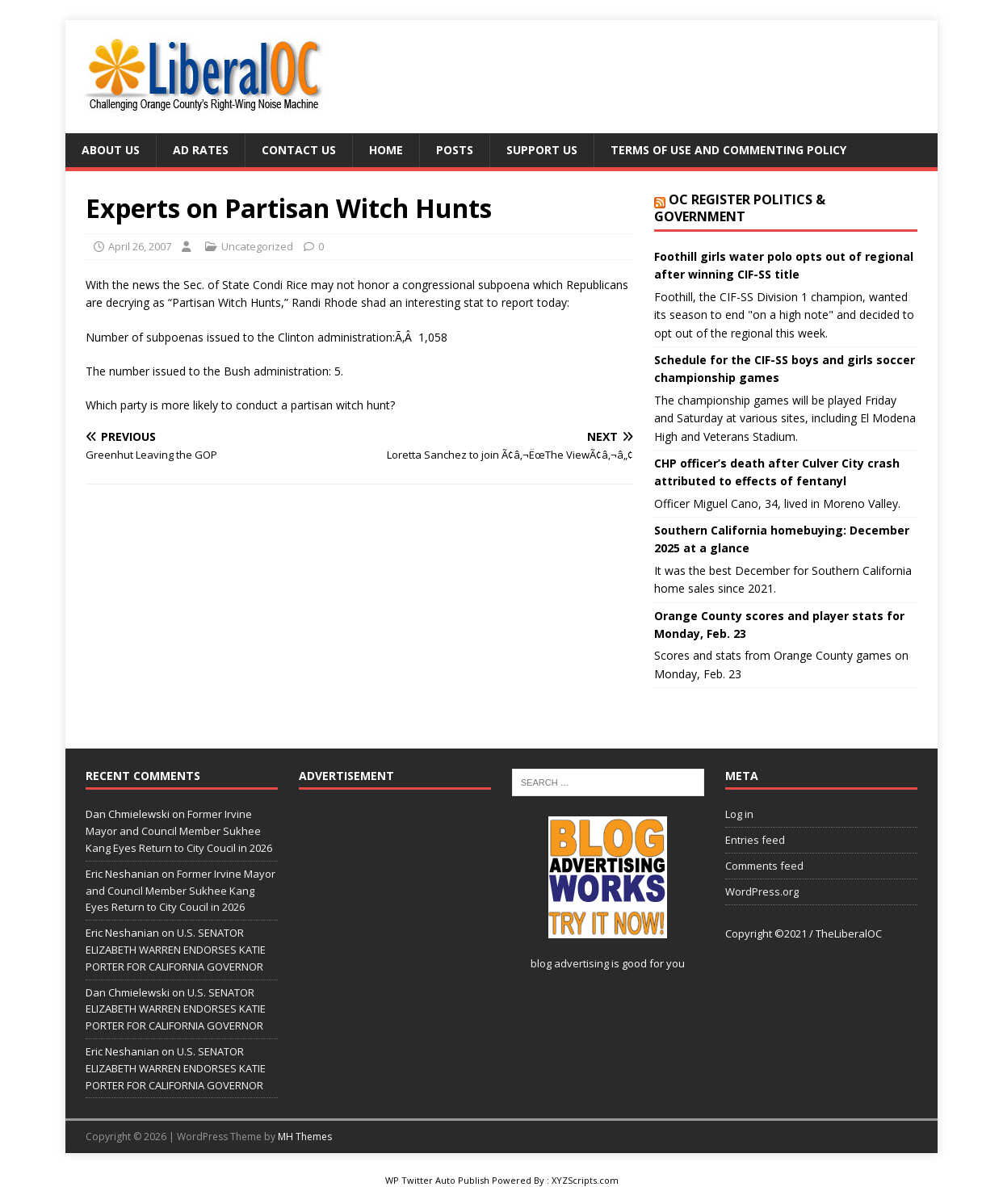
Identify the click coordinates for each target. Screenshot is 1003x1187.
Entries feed (755, 840)
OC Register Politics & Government (739, 208)
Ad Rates (201, 149)
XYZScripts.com (585, 1180)
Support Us (541, 149)
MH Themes (305, 1136)
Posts (454, 149)
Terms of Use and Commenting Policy (728, 149)
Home (386, 149)
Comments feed (764, 865)
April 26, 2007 (139, 246)
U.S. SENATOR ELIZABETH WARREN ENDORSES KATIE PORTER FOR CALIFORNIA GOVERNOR (176, 949)
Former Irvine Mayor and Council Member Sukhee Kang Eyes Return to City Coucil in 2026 (179, 831)
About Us (111, 149)
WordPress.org (762, 891)
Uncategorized (257, 246)
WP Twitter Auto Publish (437, 1180)
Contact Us (299, 149)
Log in (739, 814)
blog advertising (570, 963)
